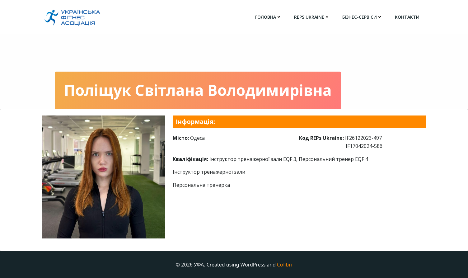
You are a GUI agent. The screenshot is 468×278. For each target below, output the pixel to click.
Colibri (284, 264)
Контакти (407, 17)
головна (268, 17)
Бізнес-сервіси (362, 17)
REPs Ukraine (312, 17)
